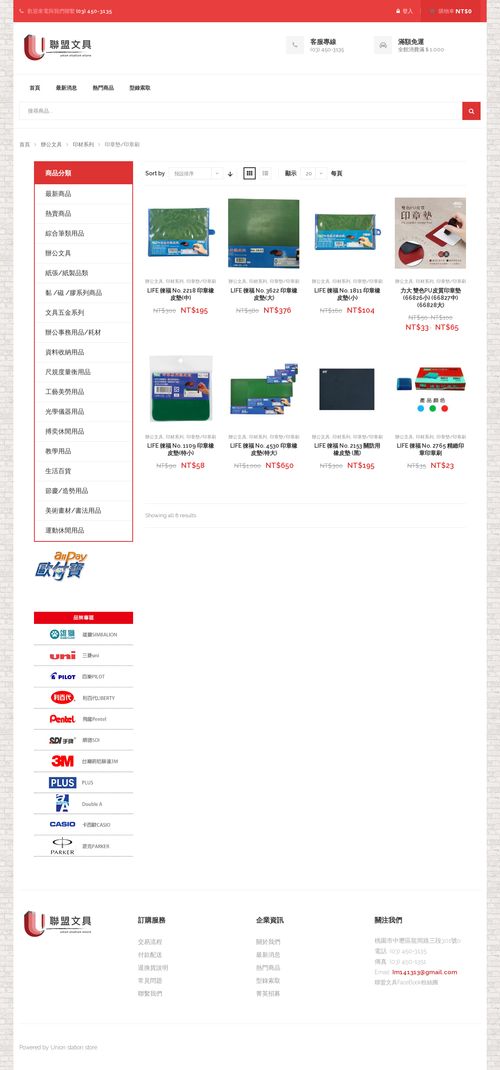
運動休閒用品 (64, 530)
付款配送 (150, 954)
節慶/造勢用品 (66, 491)
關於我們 (268, 942)
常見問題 (150, 980)
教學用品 (58, 451)
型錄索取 (139, 88)
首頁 (35, 88)
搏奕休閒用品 (64, 431)
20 (309, 174)
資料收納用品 (64, 352)
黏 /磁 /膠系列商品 (73, 293)
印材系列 (83, 144)
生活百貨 (58, 471)
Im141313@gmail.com (424, 972)
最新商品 (58, 194)
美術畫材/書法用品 (73, 510)
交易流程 (150, 942)
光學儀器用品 (64, 411)
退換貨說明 (153, 967)
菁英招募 (268, 993)
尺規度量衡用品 (68, 372)
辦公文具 (51, 144)
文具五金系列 (64, 312)
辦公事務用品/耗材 (73, 332)
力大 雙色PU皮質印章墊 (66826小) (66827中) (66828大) (430, 297)
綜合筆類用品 (64, 233)
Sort (229, 173)
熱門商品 (103, 88)
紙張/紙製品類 (66, 273)
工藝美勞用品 (64, 392)
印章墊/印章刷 (201, 281)
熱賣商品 (58, 213)
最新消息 (66, 88)
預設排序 (184, 174)
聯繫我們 (150, 993)
